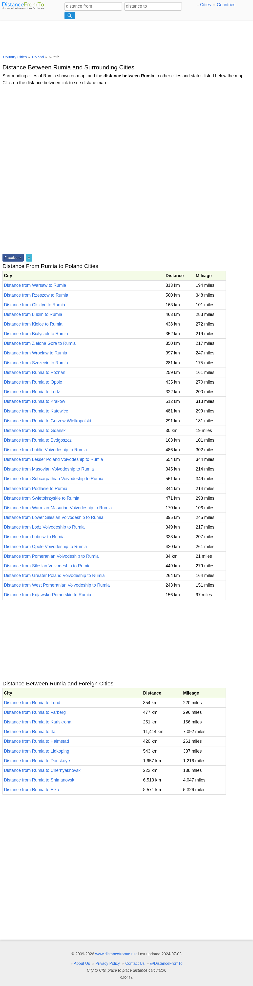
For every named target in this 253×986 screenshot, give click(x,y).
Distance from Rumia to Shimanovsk (39, 780)
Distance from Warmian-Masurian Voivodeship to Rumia (58, 507)
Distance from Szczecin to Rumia (36, 362)
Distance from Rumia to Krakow (34, 401)
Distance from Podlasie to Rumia (35, 488)
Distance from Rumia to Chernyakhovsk (42, 770)
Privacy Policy (107, 963)
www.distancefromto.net (116, 954)
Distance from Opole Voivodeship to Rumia (45, 546)
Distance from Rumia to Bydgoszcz (38, 440)
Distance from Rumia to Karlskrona (37, 721)
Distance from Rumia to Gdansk (34, 430)
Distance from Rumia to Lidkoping (36, 751)
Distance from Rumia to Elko (31, 789)
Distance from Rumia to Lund (32, 702)
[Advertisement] (126, 36)
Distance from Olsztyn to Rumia (34, 304)
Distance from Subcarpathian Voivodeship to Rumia (53, 478)
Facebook (13, 258)
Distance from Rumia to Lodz (32, 391)
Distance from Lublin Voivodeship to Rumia (45, 449)
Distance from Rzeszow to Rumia (36, 295)
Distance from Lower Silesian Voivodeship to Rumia (54, 517)
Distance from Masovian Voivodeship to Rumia (49, 469)
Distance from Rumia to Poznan (34, 372)
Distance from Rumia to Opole (33, 382)
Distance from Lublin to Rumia (33, 314)
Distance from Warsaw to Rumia (35, 285)
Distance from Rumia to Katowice (36, 411)
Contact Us (135, 963)
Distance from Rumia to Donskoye (37, 760)
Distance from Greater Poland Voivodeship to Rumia (54, 575)
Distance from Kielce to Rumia (33, 324)
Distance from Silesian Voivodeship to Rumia (47, 565)
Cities (205, 4)
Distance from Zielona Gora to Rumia (40, 343)
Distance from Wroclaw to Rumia (35, 352)
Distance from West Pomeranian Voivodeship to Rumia (57, 585)
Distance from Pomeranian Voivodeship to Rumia (51, 556)
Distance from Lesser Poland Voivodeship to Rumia (53, 459)
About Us (82, 963)
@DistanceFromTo (166, 963)
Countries (226, 4)
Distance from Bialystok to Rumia (36, 333)
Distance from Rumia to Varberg (35, 712)
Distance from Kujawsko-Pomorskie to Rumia (47, 594)
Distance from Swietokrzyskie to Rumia (41, 498)
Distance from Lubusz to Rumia (34, 536)
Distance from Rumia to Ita (29, 731)
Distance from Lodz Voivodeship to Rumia (44, 527)
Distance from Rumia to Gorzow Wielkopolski (47, 420)
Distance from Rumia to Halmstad (36, 741)
